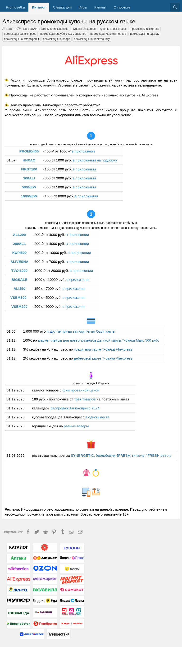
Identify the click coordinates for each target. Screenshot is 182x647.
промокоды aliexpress (145, 28)
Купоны (100, 7)
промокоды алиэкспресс (20, 33)
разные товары (76, 426)
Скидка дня (62, 7)
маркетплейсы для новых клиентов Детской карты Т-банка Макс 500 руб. (98, 340)
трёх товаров (85, 399)
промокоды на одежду (144, 33)
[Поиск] (175, 7)
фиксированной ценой (81, 390)
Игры (83, 7)
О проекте (122, 7)
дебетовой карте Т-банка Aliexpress (103, 358)
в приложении (83, 151)
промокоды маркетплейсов (108, 33)
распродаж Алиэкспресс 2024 (74, 408)
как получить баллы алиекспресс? (45, 28)
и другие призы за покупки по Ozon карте (80, 331)
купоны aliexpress (84, 28)
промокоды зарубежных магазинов (63, 33)
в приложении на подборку (95, 160)
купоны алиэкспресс (113, 28)
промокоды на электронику (92, 39)
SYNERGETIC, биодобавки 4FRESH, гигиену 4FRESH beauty (121, 455)
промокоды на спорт (56, 39)
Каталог (39, 7)
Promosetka (15, 7)
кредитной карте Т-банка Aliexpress (103, 349)
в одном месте (97, 417)
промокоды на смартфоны (21, 39)
